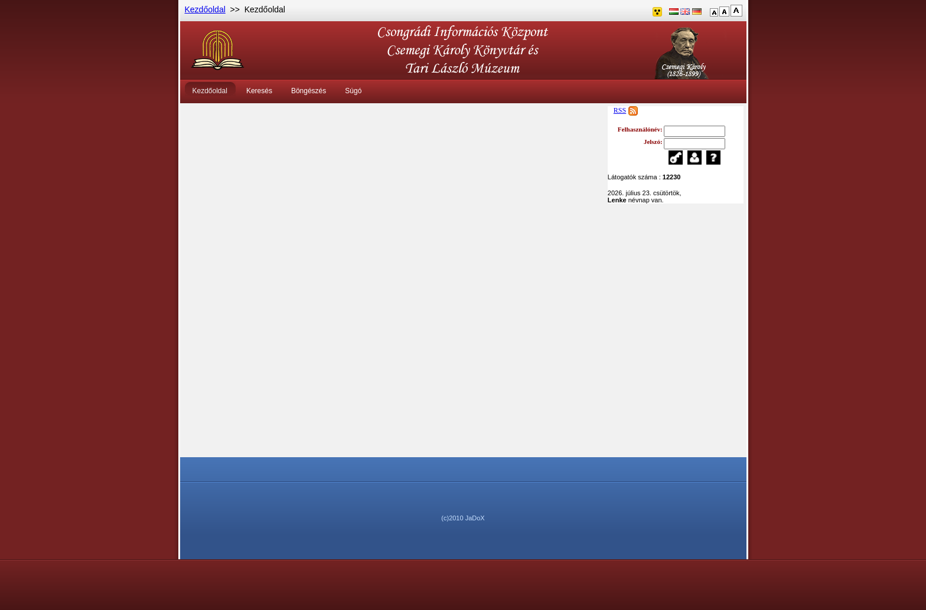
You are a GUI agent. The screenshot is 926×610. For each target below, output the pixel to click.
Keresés (259, 91)
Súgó (353, 91)
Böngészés (308, 91)
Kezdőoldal (205, 9)
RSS (620, 110)
